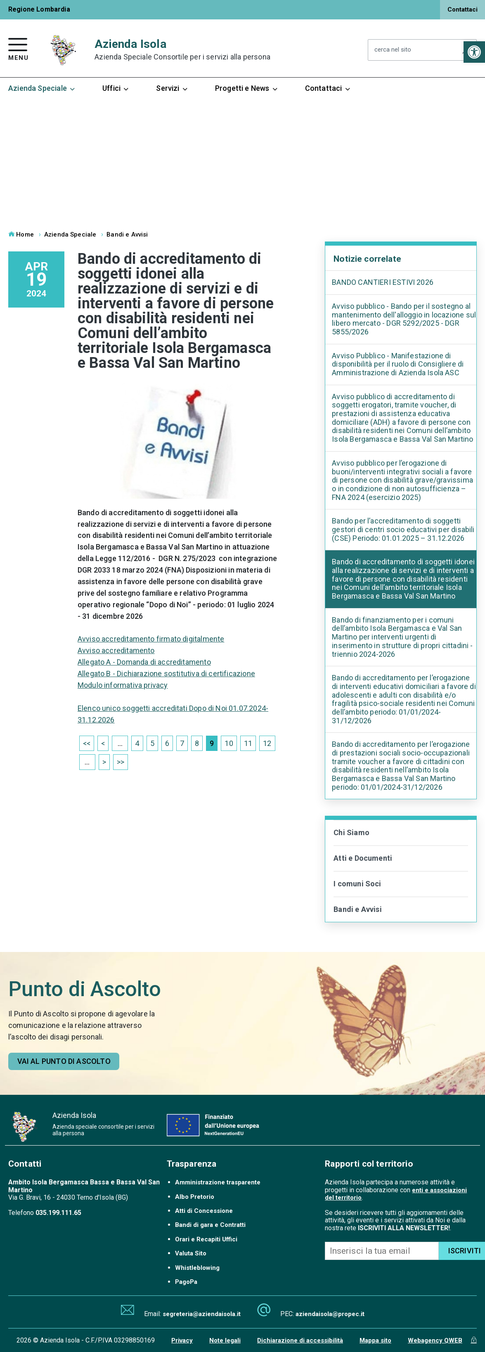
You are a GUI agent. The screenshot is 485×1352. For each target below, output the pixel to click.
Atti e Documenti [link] (363, 858)
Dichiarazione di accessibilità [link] (300, 1340)
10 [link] (229, 743)
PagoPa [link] (186, 1282)
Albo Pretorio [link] (194, 1196)
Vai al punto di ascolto (64, 1061)
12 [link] (267, 743)
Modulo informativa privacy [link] (123, 685)
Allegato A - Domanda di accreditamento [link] (144, 662)
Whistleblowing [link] (197, 1267)
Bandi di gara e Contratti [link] (210, 1225)
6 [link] (167, 743)
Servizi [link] (172, 88)
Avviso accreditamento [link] (116, 650)
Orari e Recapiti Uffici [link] (206, 1239)
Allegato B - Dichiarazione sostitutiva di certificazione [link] (166, 673)
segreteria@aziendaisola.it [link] (202, 1314)
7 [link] (182, 743)
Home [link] (21, 234)
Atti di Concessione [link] (204, 1211)
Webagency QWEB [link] (435, 1340)
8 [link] (197, 743)
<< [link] (86, 743)
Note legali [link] (225, 1340)
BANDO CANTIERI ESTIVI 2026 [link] (382, 282)
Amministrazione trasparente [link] (217, 1182)
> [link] (104, 762)
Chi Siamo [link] (351, 832)
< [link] (103, 743)
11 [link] (248, 743)
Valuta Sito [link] (190, 1253)
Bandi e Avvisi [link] (127, 234)
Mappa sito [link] (375, 1340)
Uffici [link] (116, 88)
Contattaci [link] (462, 9)
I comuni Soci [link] (357, 883)
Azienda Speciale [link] (42, 88)
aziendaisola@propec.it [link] (330, 1314)
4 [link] (137, 743)
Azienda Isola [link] (182, 49)
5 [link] (152, 743)
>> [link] (120, 762)
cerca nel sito (392, 50)
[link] (474, 52)
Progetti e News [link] (247, 88)
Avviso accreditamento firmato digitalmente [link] (151, 639)
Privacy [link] (182, 1340)
